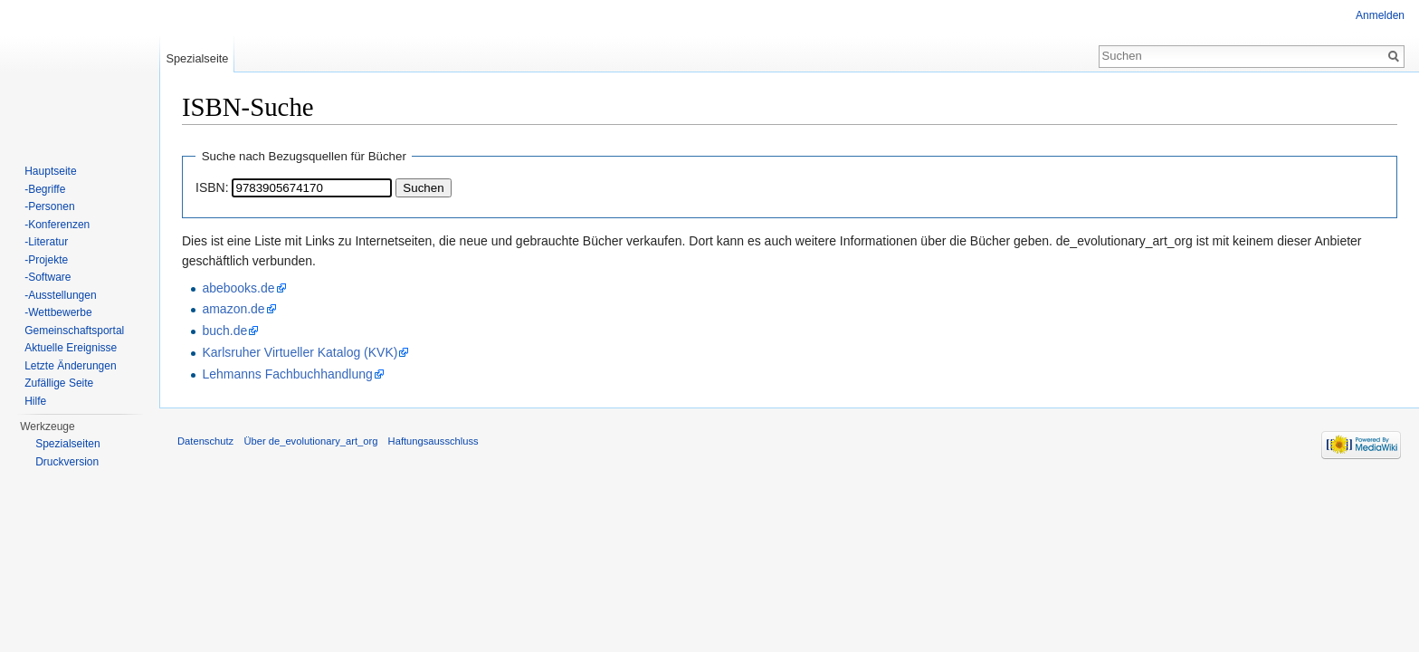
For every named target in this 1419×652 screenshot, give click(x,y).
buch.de (224, 330)
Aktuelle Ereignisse (70, 347)
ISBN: (212, 187)
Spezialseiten (67, 443)
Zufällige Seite (58, 383)
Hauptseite (50, 171)
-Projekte (46, 260)
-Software (47, 277)
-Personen (49, 206)
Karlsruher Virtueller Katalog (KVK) (299, 352)
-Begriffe (44, 189)
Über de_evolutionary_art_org (310, 441)
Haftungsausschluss (433, 441)
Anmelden (1380, 15)
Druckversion (67, 461)
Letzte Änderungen (70, 366)
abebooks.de (238, 288)
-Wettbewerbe (57, 312)
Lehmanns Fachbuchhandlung (287, 374)
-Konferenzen (57, 224)
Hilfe (35, 401)
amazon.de (233, 309)
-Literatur (46, 241)
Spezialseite (197, 58)
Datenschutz (205, 441)
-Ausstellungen (60, 295)
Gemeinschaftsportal (74, 330)
